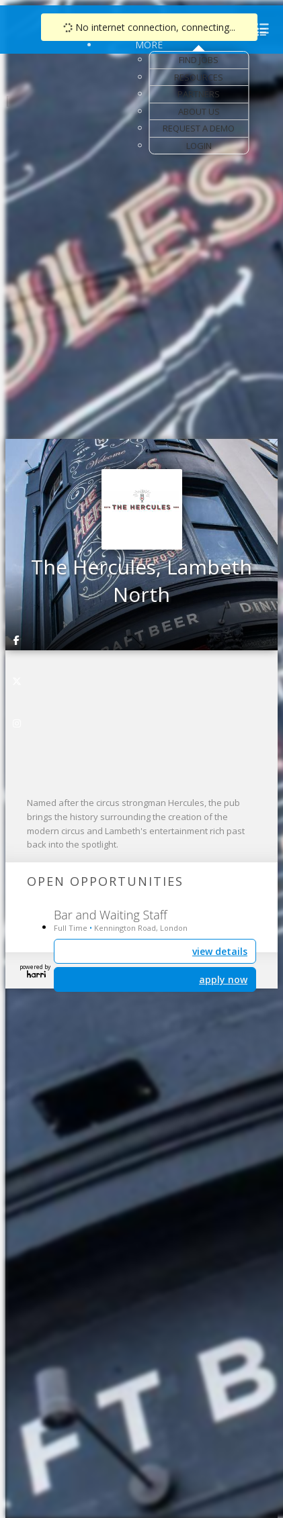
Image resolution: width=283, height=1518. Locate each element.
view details (219, 951)
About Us (199, 111)
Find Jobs (198, 60)
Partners (198, 94)
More (149, 44)
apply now (223, 979)
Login (199, 146)
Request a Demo (199, 128)
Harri (36, 974)
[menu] (260, 32)
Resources (198, 77)
